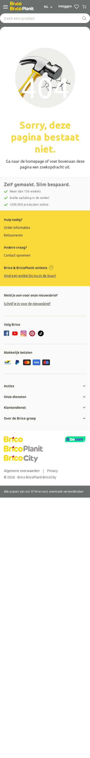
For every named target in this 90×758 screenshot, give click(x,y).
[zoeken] (84, 18)
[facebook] (7, 333)
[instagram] (23, 333)
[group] (45, 227)
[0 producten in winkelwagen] (84, 6)
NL (48, 7)
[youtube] (15, 333)
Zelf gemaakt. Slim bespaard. (37, 184)
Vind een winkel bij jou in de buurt (30, 276)
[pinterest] (32, 333)
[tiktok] (41, 333)
